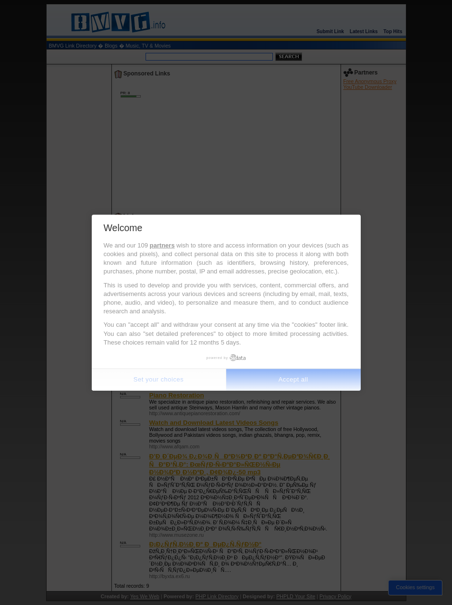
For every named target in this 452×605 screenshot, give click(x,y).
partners (162, 245)
